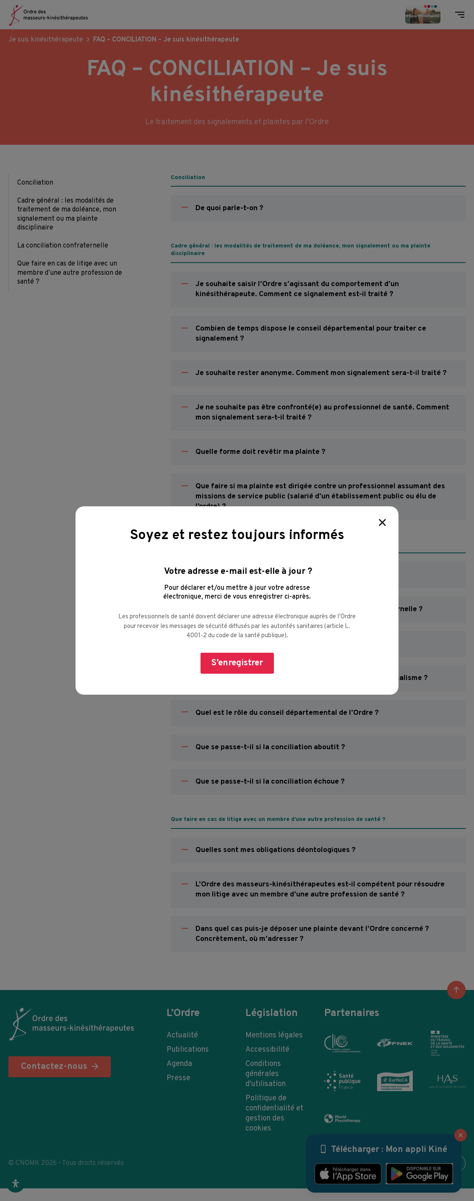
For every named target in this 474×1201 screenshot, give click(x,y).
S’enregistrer (237, 663)
